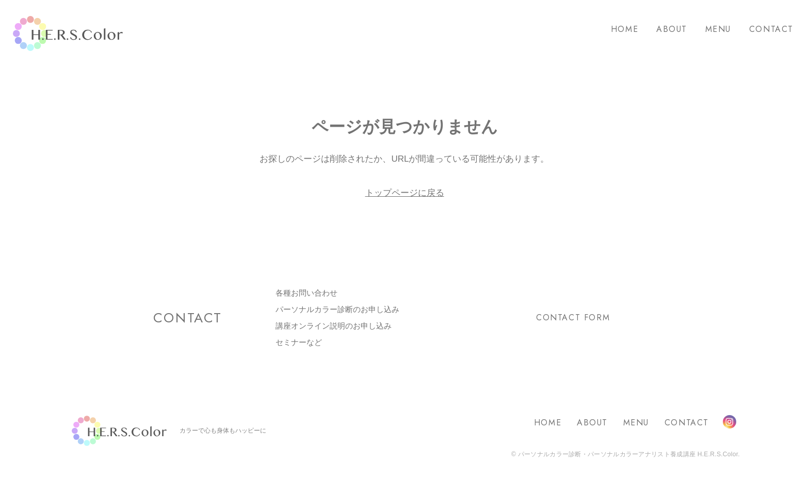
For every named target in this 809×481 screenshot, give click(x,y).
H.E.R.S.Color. (68, 33)
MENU (718, 29)
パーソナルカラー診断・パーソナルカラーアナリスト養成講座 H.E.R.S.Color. (628, 454)
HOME (624, 29)
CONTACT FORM (573, 317)
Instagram (729, 421)
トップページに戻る (404, 193)
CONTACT (771, 29)
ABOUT (671, 29)
